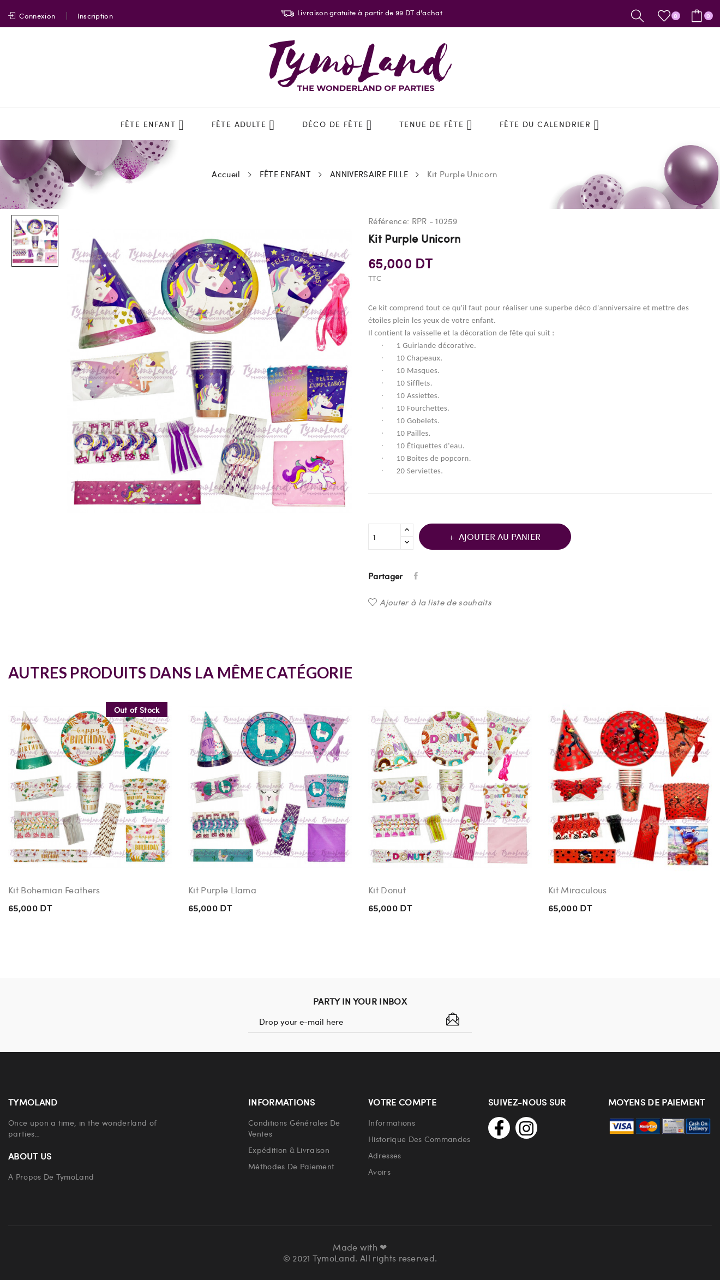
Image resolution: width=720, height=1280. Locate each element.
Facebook (499, 1128)
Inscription (95, 15)
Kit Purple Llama (222, 890)
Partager (417, 576)
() (666, 16)
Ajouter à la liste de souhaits (429, 602)
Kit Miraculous (577, 890)
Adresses (384, 1155)
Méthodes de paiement (291, 1166)
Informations (391, 1122)
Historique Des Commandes (419, 1138)
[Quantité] (384, 537)
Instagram (526, 1128)
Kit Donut (387, 890)
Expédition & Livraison (288, 1149)
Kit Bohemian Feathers (54, 890)
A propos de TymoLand (51, 1176)
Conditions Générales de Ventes (294, 1128)
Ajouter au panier (499, 536)
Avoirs (379, 1171)
